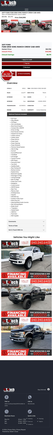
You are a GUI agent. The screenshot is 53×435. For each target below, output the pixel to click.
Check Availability (24, 74)
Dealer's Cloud (14, 432)
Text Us (26, 64)
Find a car (30, 421)
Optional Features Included (18, 114)
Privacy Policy (12, 430)
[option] (9, 26)
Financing (41, 419)
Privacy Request (21, 430)
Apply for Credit (26, 60)
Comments (12, 221)
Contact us (30, 424)
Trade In (41, 421)
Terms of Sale (13, 225)
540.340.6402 (31, 404)
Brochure (26, 67)
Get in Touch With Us (16, 230)
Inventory (30, 419)
